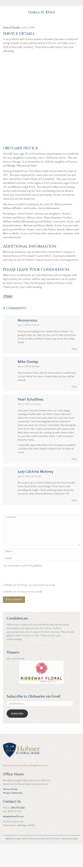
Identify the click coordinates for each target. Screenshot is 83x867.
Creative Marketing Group (65, 861)
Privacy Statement (13, 815)
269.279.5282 (18, 830)
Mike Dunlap (28, 385)
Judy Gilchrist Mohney (36, 494)
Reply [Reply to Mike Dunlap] (74, 409)
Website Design (13, 861)
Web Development (31, 861)
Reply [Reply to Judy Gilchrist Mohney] (74, 523)
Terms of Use (10, 812)
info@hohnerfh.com (13, 839)
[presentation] (23, 599)
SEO (47, 861)
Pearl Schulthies (30, 422)
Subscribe (17, 736)
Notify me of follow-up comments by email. (30, 608)
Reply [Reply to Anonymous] (74, 372)
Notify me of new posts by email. (24, 614)
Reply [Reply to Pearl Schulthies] (74, 482)
